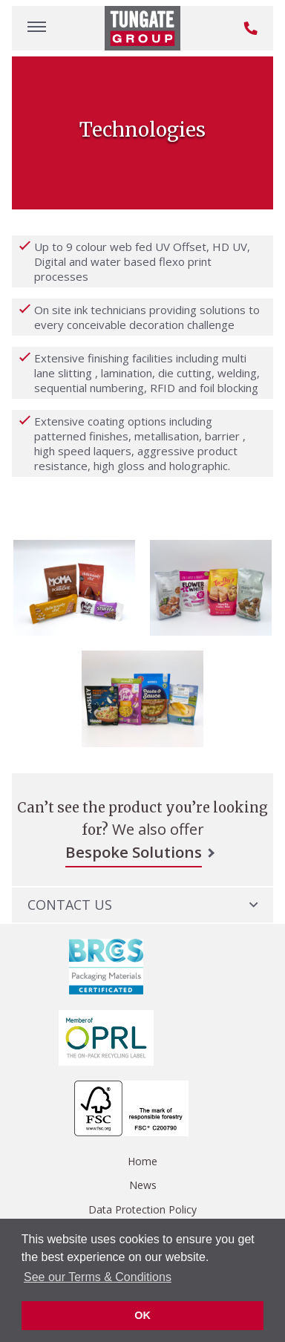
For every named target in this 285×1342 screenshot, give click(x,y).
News (143, 1185)
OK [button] (142, 1315)
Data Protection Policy (142, 1209)
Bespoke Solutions (133, 851)
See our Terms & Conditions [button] (97, 1277)
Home (142, 1161)
